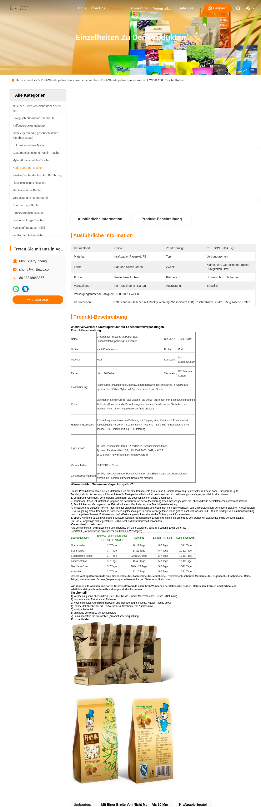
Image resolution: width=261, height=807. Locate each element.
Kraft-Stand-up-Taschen (56, 80)
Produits (31, 80)
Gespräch (217, 8)
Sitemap (54, 767)
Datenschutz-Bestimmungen (27, 767)
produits (118, 8)
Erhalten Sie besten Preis (202, 199)
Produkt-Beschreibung (161, 219)
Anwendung (19, 714)
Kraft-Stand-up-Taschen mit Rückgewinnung (109, 645)
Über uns (98, 8)
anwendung (139, 8)
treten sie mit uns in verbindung (188, 8)
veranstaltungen (163, 8)
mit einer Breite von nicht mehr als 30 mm (134, 636)
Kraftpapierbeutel (193, 636)
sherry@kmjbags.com (35, 269)
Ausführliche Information (100, 219)
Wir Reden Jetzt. (38, 299)
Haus (82, 8)
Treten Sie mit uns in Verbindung (34, 729)
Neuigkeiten (19, 722)
